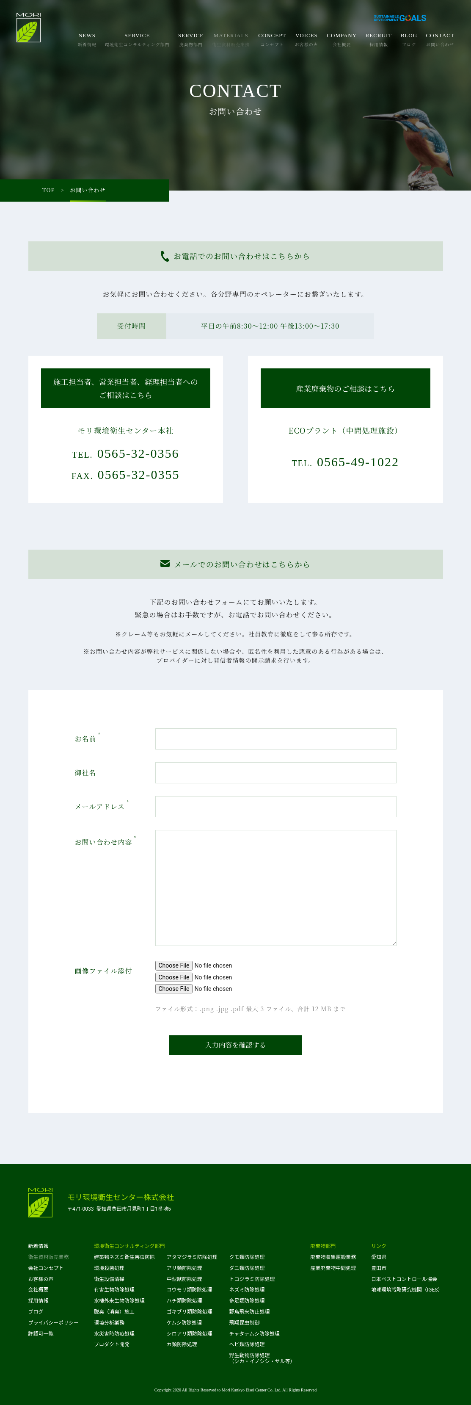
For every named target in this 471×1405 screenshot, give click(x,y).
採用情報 (38, 1301)
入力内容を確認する (235, 1045)
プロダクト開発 (111, 1344)
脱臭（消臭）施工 (114, 1312)
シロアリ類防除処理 (189, 1334)
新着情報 (38, 1246)
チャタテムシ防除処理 (254, 1334)
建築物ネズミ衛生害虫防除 (124, 1257)
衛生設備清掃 (109, 1279)
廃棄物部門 (323, 1246)
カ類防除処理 (182, 1344)
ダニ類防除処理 (246, 1268)
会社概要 (38, 1290)
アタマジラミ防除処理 (192, 1257)
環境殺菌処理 (109, 1268)
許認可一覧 (41, 1334)
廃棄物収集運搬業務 (333, 1257)
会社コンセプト (46, 1268)
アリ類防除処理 (184, 1268)
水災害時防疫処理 (114, 1334)
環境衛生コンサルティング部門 (129, 1246)
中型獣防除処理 (184, 1279)
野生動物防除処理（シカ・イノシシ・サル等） (262, 1358)
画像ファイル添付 (103, 971)
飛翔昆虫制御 (244, 1323)
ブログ (36, 1312)
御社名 (85, 772)
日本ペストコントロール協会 (404, 1279)
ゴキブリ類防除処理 (189, 1312)
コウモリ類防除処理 (189, 1290)
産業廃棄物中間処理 (333, 1268)
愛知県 (378, 1257)
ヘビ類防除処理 (246, 1344)
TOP (48, 190)
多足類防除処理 (246, 1301)
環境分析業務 (109, 1323)
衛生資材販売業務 (48, 1257)
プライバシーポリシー (53, 1323)
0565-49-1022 (358, 462)
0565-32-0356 (138, 453)
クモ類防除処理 (246, 1257)
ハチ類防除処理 (184, 1301)
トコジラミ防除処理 (252, 1279)
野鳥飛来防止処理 (249, 1312)
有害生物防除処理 (114, 1290)
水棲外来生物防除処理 (119, 1301)
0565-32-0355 (139, 474)
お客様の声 (41, 1279)
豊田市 (378, 1268)
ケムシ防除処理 (184, 1323)
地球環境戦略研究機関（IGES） (407, 1290)
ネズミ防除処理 (246, 1290)
